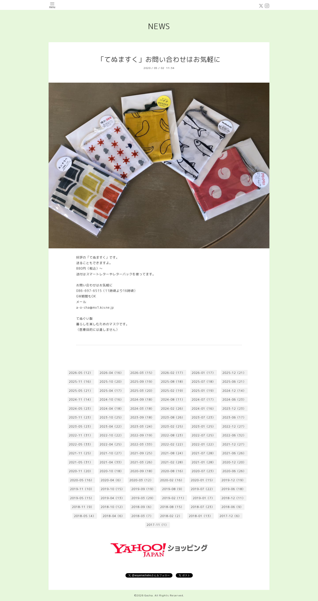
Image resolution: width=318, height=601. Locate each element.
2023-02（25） (173, 426)
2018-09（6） (142, 507)
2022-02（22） (173, 444)
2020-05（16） (82, 480)
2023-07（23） (203, 417)
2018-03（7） (142, 516)
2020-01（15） (202, 480)
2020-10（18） (111, 471)
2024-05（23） (81, 409)
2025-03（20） (142, 391)
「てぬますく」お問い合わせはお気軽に (159, 59)
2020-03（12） (141, 480)
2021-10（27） (111, 453)
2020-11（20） (81, 471)
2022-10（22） (111, 435)
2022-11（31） (81, 435)
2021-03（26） (142, 462)
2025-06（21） (234, 382)
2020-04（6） (111, 480)
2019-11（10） (82, 489)
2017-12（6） (230, 516)
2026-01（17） (203, 373)
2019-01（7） (203, 498)
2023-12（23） (234, 409)
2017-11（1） (157, 525)
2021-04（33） (111, 462)
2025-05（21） (81, 391)
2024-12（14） (234, 391)
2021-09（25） (142, 453)
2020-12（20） (234, 462)
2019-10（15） (112, 489)
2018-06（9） (232, 507)
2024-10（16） (111, 399)
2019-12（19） (233, 480)
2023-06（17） (234, 417)
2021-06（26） (234, 453)
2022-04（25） (111, 444)
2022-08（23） (173, 435)
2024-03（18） (142, 409)
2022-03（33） (142, 444)
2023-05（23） (81, 426)
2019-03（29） (143, 498)
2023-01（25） (203, 426)
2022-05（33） (81, 444)
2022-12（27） (234, 426)
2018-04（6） (113, 516)
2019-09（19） (143, 489)
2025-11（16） (81, 382)
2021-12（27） (234, 444)
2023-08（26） (173, 417)
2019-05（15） (82, 498)
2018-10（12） (112, 507)
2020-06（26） (234, 471)
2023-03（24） (142, 426)
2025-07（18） (203, 382)
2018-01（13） (200, 516)
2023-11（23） (81, 417)
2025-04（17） (111, 391)
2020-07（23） (203, 471)
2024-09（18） (142, 399)
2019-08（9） (173, 489)
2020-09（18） (142, 471)
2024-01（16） (203, 409)
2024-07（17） (203, 399)
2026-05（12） (81, 373)
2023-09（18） (142, 417)
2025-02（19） (173, 391)
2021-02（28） (173, 462)
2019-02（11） (174, 498)
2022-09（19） (142, 435)
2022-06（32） (234, 435)
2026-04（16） (111, 373)
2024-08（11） (173, 399)
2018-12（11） (233, 498)
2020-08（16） (173, 471)
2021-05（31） (81, 462)
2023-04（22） (111, 426)
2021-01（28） (203, 462)
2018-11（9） (83, 507)
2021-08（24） (173, 453)
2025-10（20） (111, 382)
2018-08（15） (172, 507)
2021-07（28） (203, 453)
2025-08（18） (173, 382)
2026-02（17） (173, 373)
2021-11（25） (81, 453)
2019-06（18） (233, 489)
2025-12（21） (234, 373)
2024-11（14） (81, 399)
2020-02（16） (172, 480)
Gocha (148, 595)
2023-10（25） (111, 417)
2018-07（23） (202, 507)
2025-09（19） (142, 382)
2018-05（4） (85, 516)
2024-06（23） (234, 399)
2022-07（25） (203, 435)
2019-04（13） (112, 498)
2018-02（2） (171, 516)
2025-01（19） (203, 391)
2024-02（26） (173, 409)
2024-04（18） (111, 409)
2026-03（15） (142, 373)
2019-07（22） (202, 489)
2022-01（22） (203, 444)
